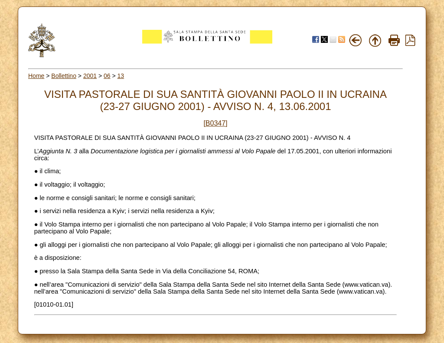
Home (36, 75)
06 (107, 75)
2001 (90, 75)
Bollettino (63, 75)
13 (121, 75)
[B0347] (215, 123)
